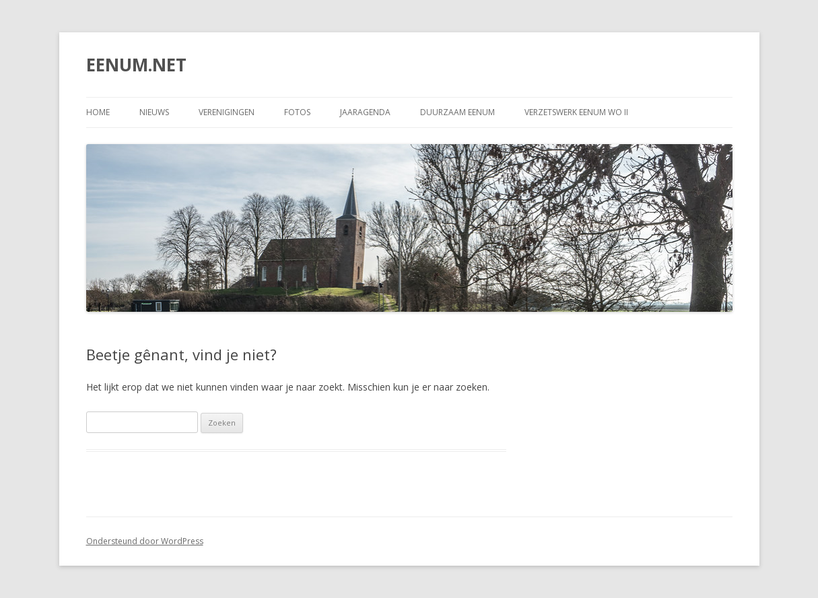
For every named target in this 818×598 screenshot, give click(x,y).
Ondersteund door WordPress (144, 541)
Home (98, 112)
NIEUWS (154, 112)
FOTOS (297, 112)
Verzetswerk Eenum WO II (576, 112)
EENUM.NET (136, 65)
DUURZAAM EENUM (457, 112)
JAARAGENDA (365, 112)
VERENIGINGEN (226, 112)
